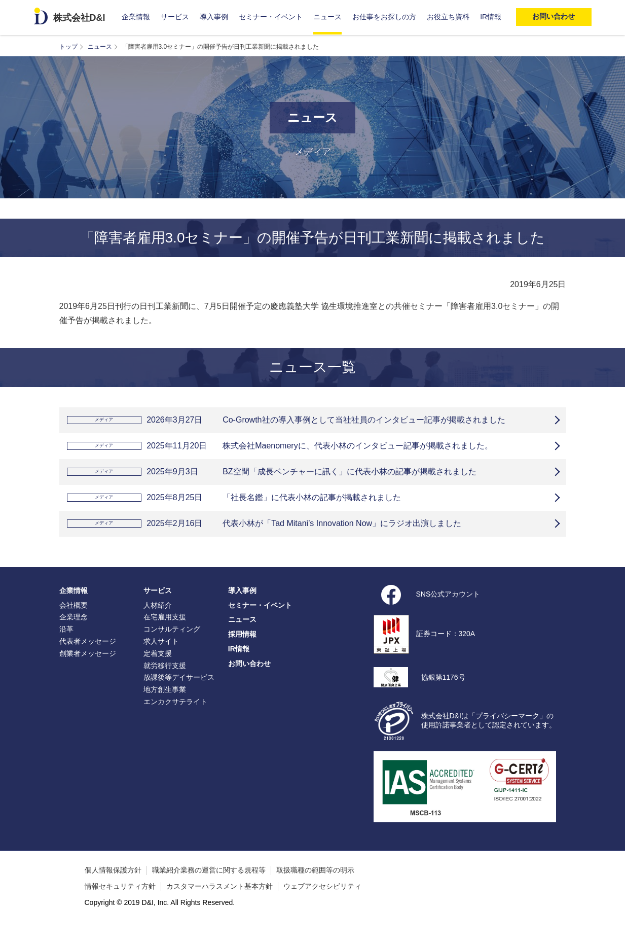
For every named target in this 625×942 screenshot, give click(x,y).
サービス (175, 17)
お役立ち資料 (448, 17)
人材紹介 (157, 620)
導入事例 (214, 17)
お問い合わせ (249, 679)
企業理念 (73, 632)
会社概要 (73, 620)
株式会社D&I (79, 18)
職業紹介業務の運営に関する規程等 (209, 885)
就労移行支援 (164, 681)
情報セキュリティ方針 (120, 901)
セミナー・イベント (271, 17)
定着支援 (157, 669)
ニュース (327, 17)
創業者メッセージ (87, 669)
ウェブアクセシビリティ (322, 901)
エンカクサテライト (175, 717)
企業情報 (136, 17)
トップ (68, 46)
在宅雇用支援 (164, 632)
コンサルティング (171, 644)
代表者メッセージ (87, 656)
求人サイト (161, 656)
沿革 (66, 644)
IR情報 (490, 17)
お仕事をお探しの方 (384, 17)
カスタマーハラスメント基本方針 (219, 901)
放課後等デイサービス (178, 692)
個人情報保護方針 (113, 885)
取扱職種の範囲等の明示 (315, 885)
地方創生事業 (164, 705)
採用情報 (242, 649)
